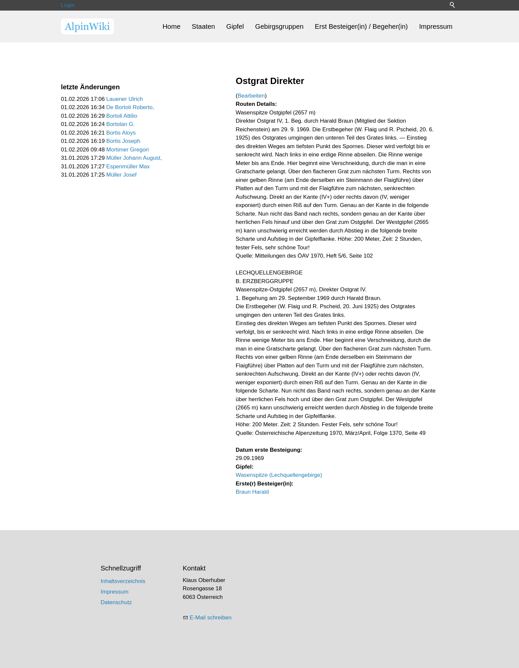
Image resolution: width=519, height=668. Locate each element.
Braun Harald (252, 492)
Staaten (203, 26)
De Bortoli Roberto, (130, 107)
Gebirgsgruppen (279, 26)
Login (68, 5)
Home (171, 26)
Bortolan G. (120, 124)
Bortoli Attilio (121, 116)
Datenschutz (116, 602)
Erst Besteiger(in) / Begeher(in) (361, 26)
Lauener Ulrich (124, 99)
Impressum (435, 26)
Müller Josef (121, 175)
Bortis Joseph (123, 141)
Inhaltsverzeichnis (123, 581)
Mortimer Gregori (127, 149)
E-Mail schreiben (211, 617)
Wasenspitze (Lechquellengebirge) (279, 475)
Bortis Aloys (121, 133)
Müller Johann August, (134, 158)
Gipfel (235, 26)
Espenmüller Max (128, 166)
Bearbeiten (251, 96)
